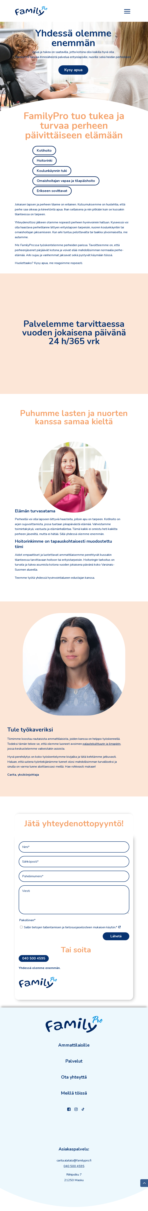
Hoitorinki (44, 160)
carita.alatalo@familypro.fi (74, 1160)
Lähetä (116, 936)
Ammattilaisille (74, 1045)
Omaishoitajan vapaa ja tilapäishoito (66, 180)
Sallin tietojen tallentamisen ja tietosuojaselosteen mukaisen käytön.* (72, 927)
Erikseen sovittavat (52, 190)
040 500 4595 (33, 958)
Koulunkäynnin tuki (52, 170)
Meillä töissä (74, 1093)
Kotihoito (44, 150)
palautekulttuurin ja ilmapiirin (101, 744)
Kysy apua (73, 69)
